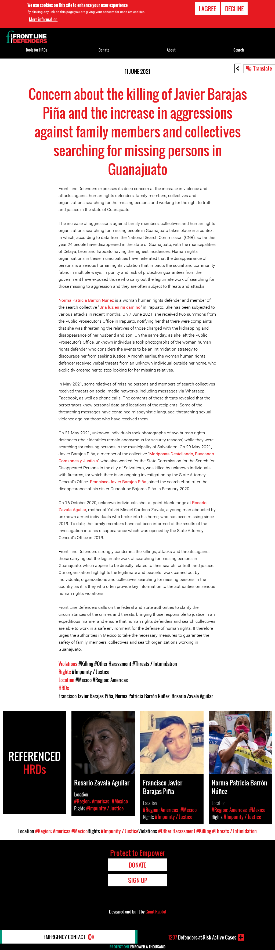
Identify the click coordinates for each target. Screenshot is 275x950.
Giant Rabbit (156, 911)
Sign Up (137, 880)
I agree (207, 8)
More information (43, 19)
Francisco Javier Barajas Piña (118, 481)
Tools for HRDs (36, 50)
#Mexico (83, 679)
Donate (104, 50)
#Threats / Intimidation (154, 663)
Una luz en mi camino (119, 307)
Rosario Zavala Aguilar (192, 696)
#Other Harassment (112, 663)
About (171, 50)
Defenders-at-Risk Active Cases (202, 937)
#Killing (85, 663)
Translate (262, 68)
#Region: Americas (110, 679)
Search (238, 50)
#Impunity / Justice (90, 671)
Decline (234, 8)
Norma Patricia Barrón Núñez (86, 300)
